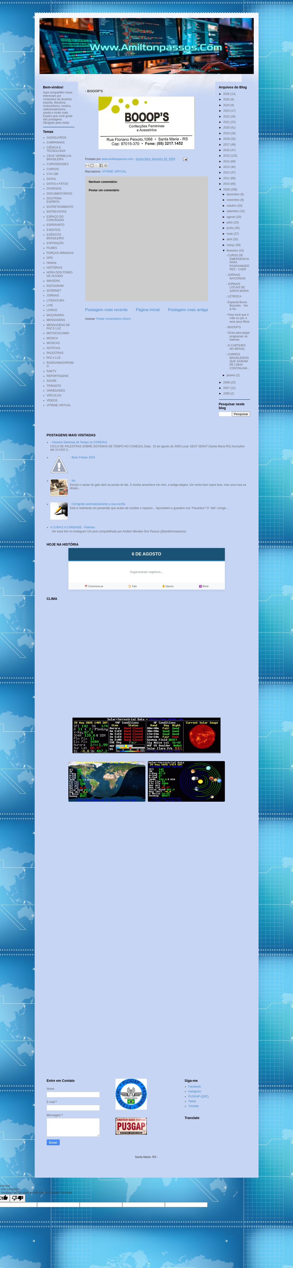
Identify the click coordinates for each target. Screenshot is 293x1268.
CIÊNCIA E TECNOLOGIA (56, 149)
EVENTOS (53, 230)
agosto (231, 217)
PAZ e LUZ (54, 357)
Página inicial (148, 310)
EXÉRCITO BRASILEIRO (55, 236)
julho (230, 222)
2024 (226, 105)
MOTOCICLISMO (58, 333)
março (231, 245)
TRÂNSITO (54, 386)
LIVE (50, 305)
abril (230, 239)
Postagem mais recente (106, 310)
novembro (233, 200)
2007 (226, 388)
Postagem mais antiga (188, 310)
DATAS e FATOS (57, 183)
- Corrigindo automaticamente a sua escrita (97, 504)
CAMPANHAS (56, 142)
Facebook (194, 1086)
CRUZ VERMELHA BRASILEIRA (59, 157)
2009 (226, 189)
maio (230, 233)
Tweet (192, 1101)
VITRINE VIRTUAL (114, 171)
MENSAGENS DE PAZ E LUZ (58, 326)
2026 (226, 94)
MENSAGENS (56, 320)
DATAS (51, 179)
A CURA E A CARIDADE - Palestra (72, 527)
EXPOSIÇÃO (55, 243)
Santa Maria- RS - (146, 1157)
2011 (226, 178)
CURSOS (53, 169)
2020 (226, 127)
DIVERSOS (54, 188)
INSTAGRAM (55, 286)
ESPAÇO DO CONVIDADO (55, 218)
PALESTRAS (55, 353)
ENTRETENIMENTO (60, 207)
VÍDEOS (52, 400)
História (52, 263)
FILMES (52, 248)
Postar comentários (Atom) (113, 318)
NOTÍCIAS (53, 348)
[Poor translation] (17, 1198)
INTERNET (54, 290)
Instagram (194, 1091)
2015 (226, 155)
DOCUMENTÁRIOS (59, 193)
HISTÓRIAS (54, 267)
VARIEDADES (56, 390)
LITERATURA (56, 300)
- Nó (72, 480)
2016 (226, 150)
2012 (226, 172)
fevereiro (233, 250)
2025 (226, 99)
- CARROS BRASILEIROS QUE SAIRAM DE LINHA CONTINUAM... (237, 361)
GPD (50, 257)
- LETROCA (233, 296)
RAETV (51, 371)
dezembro (233, 194)
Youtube (193, 1106)
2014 (226, 161)
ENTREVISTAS (56, 211)
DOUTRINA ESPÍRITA (54, 200)
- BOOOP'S (233, 327)
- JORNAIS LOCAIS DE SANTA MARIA (237, 287)
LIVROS (52, 310)
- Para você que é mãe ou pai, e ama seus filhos (237, 318)
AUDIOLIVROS (56, 137)
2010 (226, 183)
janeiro (231, 375)
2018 (226, 139)
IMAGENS (53, 281)
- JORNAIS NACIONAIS (235, 276)
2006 (226, 393)
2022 (226, 116)
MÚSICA (52, 338)
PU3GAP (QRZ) (198, 1096)
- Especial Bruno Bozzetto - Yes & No (237, 306)
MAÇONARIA (55, 315)
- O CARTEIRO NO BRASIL (236, 347)
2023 (226, 110)
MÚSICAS (53, 343)
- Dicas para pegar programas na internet (238, 336)
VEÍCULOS (54, 395)
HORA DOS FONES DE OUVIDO (60, 274)
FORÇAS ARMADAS (60, 253)
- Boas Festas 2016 (82, 457)
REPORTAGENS (58, 376)
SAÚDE (52, 380)
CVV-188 (52, 174)
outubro (232, 205)
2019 (226, 133)
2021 (226, 122)
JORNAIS (53, 295)
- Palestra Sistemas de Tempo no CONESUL (79, 442)
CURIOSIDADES (58, 164)
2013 (226, 167)
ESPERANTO (56, 225)
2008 (226, 382)
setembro (233, 211)
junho (230, 228)
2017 (226, 144)
